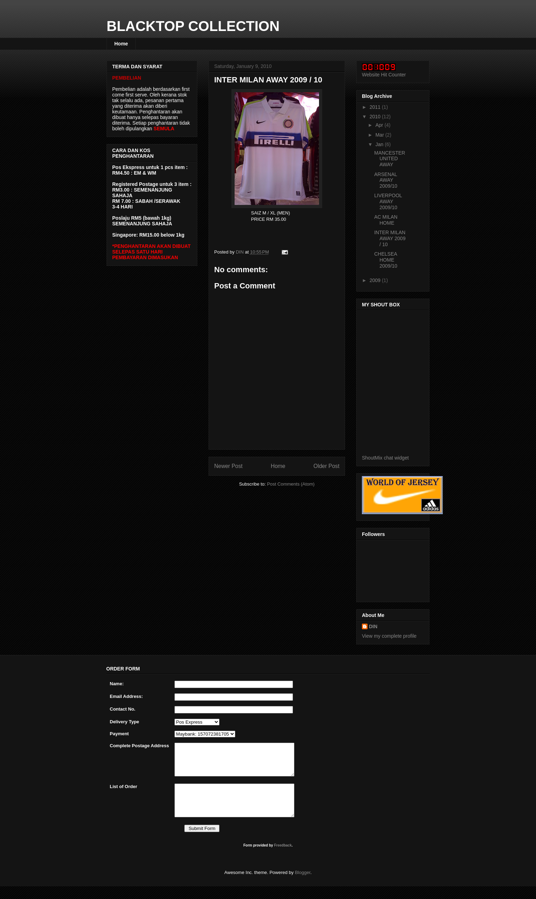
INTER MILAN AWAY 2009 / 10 (390, 238)
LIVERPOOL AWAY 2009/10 (388, 201)
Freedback (283, 858)
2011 (376, 107)
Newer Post (228, 466)
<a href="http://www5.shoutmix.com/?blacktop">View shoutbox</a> (399, 383)
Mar (380, 135)
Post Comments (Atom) (290, 484)
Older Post (326, 466)
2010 (376, 116)
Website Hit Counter (384, 74)
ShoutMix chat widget (385, 458)
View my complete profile (389, 636)
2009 (376, 280)
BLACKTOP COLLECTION (193, 26)
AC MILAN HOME (385, 220)
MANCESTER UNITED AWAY (389, 159)
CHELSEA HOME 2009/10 (385, 260)
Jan (379, 144)
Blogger (302, 885)
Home (121, 43)
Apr (379, 125)
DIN (373, 626)
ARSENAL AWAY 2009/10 (385, 180)
